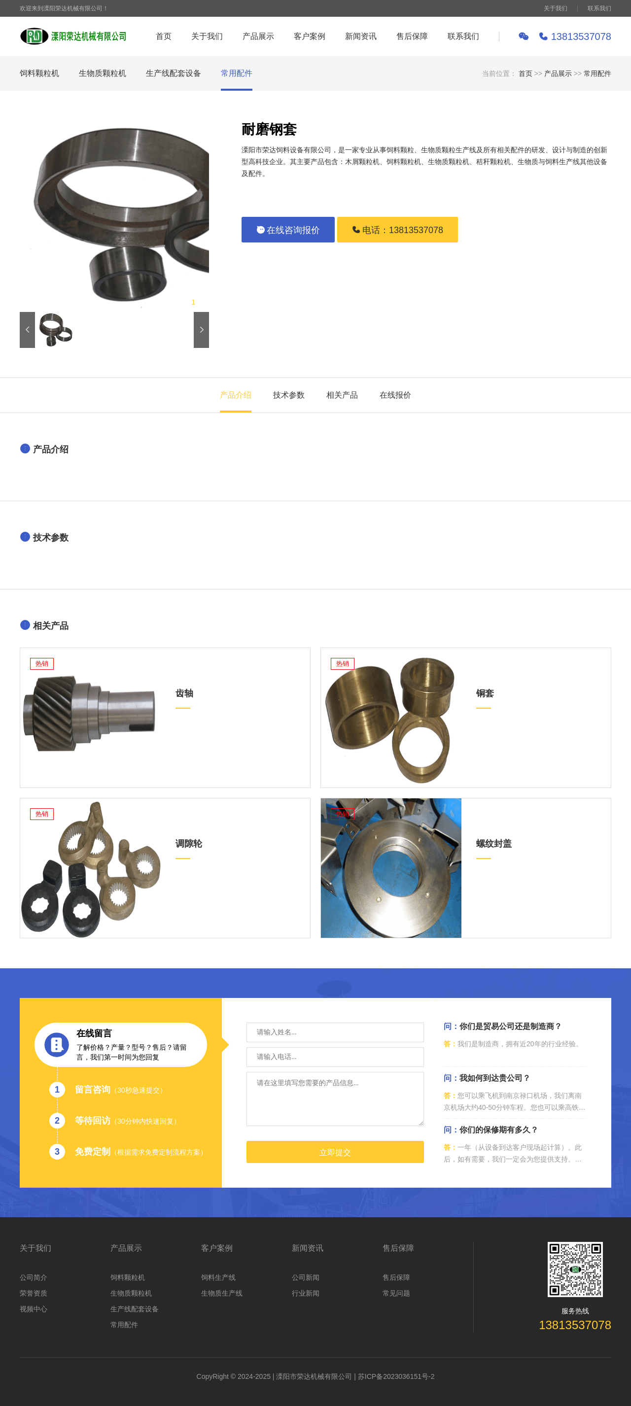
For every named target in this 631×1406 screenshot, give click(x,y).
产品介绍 (235, 395)
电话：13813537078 (397, 230)
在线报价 (395, 395)
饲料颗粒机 (39, 73)
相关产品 (342, 395)
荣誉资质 (33, 1293)
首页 (164, 36)
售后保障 (412, 36)
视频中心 (33, 1309)
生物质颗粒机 (102, 73)
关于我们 (555, 8)
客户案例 (309, 36)
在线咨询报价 (288, 230)
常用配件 (236, 73)
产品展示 (258, 36)
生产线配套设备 (173, 73)
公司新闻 (305, 1277)
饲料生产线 (218, 1277)
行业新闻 (305, 1293)
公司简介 (33, 1277)
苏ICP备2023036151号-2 (396, 1376)
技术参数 (289, 395)
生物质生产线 (222, 1293)
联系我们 (599, 8)
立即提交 (335, 1152)
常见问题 (396, 1293)
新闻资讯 (361, 36)
